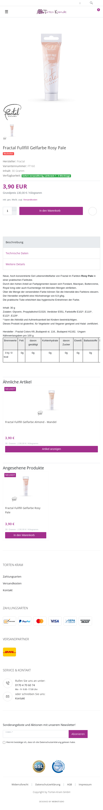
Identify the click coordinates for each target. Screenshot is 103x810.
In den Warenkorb (59, 211)
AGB (69, 784)
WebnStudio (58, 801)
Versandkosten (30, 200)
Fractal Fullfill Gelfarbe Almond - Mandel (31, 422)
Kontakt (8, 590)
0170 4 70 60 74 (25, 685)
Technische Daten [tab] (17, 253)
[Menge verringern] (14, 213)
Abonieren (78, 734)
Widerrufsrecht (20, 784)
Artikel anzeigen (51, 448)
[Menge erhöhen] (14, 209)
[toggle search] (91, 3)
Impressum (85, 784)
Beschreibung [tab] (14, 242)
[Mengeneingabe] (7, 211)
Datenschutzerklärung (47, 784)
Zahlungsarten (12, 576)
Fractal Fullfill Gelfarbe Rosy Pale (22, 510)
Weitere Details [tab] (15, 264)
